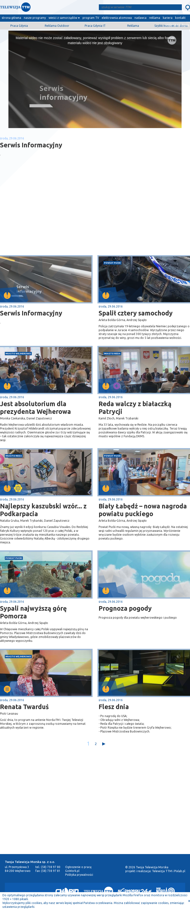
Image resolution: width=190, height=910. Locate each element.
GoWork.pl (72, 870)
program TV (90, 17)
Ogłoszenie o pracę (78, 867)
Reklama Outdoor (57, 25)
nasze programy (35, 17)
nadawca (140, 17)
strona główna (11, 17)
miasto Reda (112, 353)
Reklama (133, 25)
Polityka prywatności (79, 874)
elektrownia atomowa (117, 17)
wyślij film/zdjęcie (177, 25)
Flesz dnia (114, 706)
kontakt (180, 17)
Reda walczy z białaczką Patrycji (135, 407)
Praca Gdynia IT (95, 25)
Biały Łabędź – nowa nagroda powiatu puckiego (143, 509)
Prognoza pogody (125, 608)
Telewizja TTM (162, 871)
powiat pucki (112, 262)
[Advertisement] (47, 217)
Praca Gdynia (19, 25)
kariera (167, 17)
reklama (154, 17)
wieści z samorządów (63, 17)
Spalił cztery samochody (136, 313)
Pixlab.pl (179, 871)
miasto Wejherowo (18, 353)
